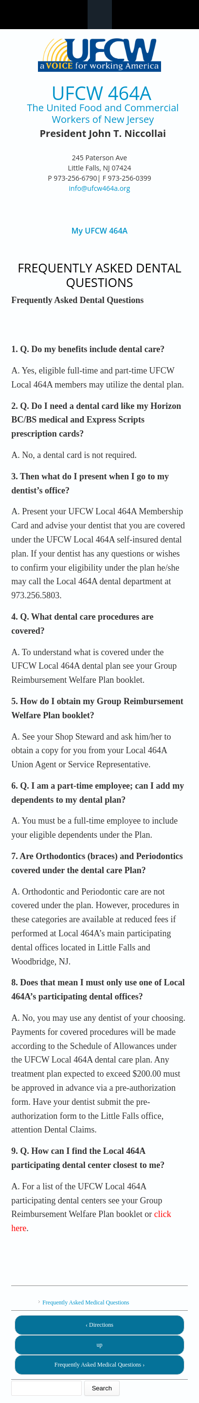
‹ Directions (99, 1324)
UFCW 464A (101, 93)
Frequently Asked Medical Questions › (99, 1364)
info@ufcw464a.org (99, 188)
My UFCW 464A (99, 231)
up (100, 1344)
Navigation (100, 14)
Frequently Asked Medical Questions (85, 1302)
